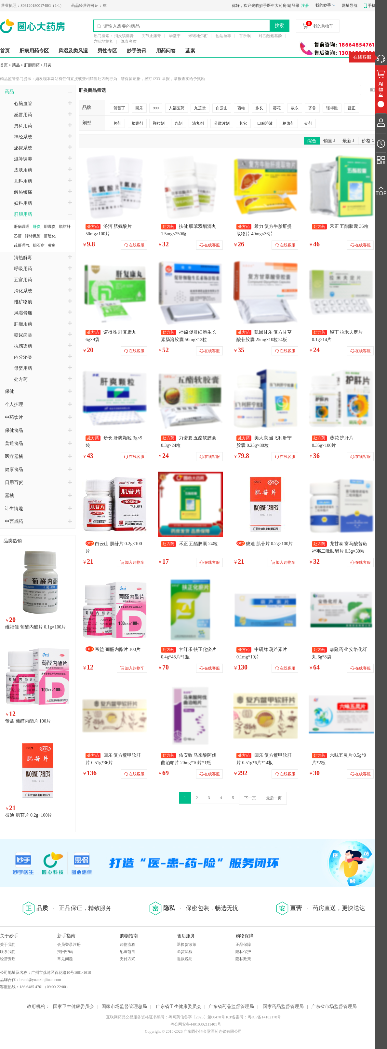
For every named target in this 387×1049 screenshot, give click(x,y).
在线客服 (362, 57)
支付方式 (127, 959)
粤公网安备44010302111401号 (195, 1024)
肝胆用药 (32, 65)
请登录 (294, 5)
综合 (311, 140)
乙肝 (18, 236)
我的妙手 (323, 5)
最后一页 (274, 798)
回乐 (139, 108)
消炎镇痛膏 (124, 36)
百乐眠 (245, 36)
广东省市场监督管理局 (334, 1006)
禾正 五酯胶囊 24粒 (198, 543)
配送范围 (127, 951)
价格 (368, 140)
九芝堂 (200, 108)
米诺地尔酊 (198, 36)
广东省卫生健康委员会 (178, 1006)
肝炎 (47, 65)
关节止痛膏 (151, 36)
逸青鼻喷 (129, 41)
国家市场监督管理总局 (124, 1006)
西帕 (241, 108)
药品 (16, 65)
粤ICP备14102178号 (264, 1017)
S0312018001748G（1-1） (42, 5)
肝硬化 (50, 236)
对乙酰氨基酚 (270, 36)
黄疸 (52, 245)
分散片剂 (222, 123)
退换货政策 (186, 944)
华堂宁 (174, 36)
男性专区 (107, 50)
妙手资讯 (136, 50)
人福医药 (176, 108)
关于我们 (8, 944)
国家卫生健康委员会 (73, 1006)
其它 (243, 123)
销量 (329, 140)
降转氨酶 (33, 236)
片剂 (117, 123)
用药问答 (166, 50)
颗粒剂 (159, 123)
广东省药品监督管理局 (231, 1006)
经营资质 (8, 959)
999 (156, 108)
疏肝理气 (22, 245)
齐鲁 (312, 108)
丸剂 (178, 123)
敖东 (295, 108)
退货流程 (185, 951)
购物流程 (127, 944)
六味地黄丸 (103, 41)
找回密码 (65, 951)
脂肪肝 (65, 226)
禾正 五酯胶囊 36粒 (349, 226)
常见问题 (65, 959)
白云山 (222, 108)
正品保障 (243, 944)
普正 (351, 108)
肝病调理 (22, 226)
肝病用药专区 (34, 50)
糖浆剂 (288, 123)
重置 (374, 90)
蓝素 (190, 50)
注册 (305, 5)
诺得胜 (332, 108)
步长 (259, 108)
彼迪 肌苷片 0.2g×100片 (28, 815)
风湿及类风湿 (73, 50)
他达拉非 (223, 36)
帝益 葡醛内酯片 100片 (28, 721)
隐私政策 (243, 959)
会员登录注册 (69, 944)
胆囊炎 (50, 226)
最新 (348, 140)
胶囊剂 (137, 123)
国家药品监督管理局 (283, 1006)
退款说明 (185, 959)
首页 (5, 50)
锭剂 (308, 123)
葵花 (277, 108)
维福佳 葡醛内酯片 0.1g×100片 (35, 627)
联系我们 (8, 951)
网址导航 (349, 5)
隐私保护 (243, 951)
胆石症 (39, 245)
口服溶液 (265, 123)
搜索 (279, 25)
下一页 (250, 798)
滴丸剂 (198, 123)
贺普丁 (119, 108)
